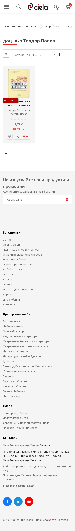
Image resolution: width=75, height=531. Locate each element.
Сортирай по (22, 55)
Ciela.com (45, 444)
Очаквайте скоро (14, 330)
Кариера (8, 293)
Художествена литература (20, 335)
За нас (7, 238)
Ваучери (8, 375)
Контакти (9, 303)
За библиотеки (12, 268)
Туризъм (8, 360)
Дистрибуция (11, 298)
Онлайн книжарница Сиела (22, 26)
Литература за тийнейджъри (22, 355)
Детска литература (15, 350)
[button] (10, 135)
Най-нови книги (13, 325)
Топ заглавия (11, 320)
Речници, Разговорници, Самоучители (27, 365)
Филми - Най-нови (14, 385)
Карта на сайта (58, 518)
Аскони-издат (19, 113)
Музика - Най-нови (15, 380)
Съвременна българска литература (26, 340)
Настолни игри (12, 395)
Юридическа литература (19, 370)
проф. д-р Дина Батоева (19, 109)
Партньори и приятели (17, 263)
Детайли (22, 135)
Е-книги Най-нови (14, 390)
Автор (47, 26)
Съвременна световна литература (25, 345)
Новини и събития (14, 258)
